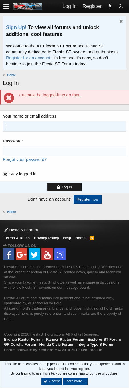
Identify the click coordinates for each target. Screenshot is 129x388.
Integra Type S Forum (95, 344)
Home (80, 238)
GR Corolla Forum (20, 344)
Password (12, 140)
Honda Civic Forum (56, 344)
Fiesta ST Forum (21, 230)
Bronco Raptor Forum (23, 339)
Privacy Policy (46, 238)
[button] (6, 6)
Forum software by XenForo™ (53, 350)
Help (67, 238)
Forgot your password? (25, 159)
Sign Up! (16, 27)
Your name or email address (29, 116)
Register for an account (28, 57)
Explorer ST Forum (104, 339)
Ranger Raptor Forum (65, 339)
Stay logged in (23, 173)
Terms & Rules (17, 238)
